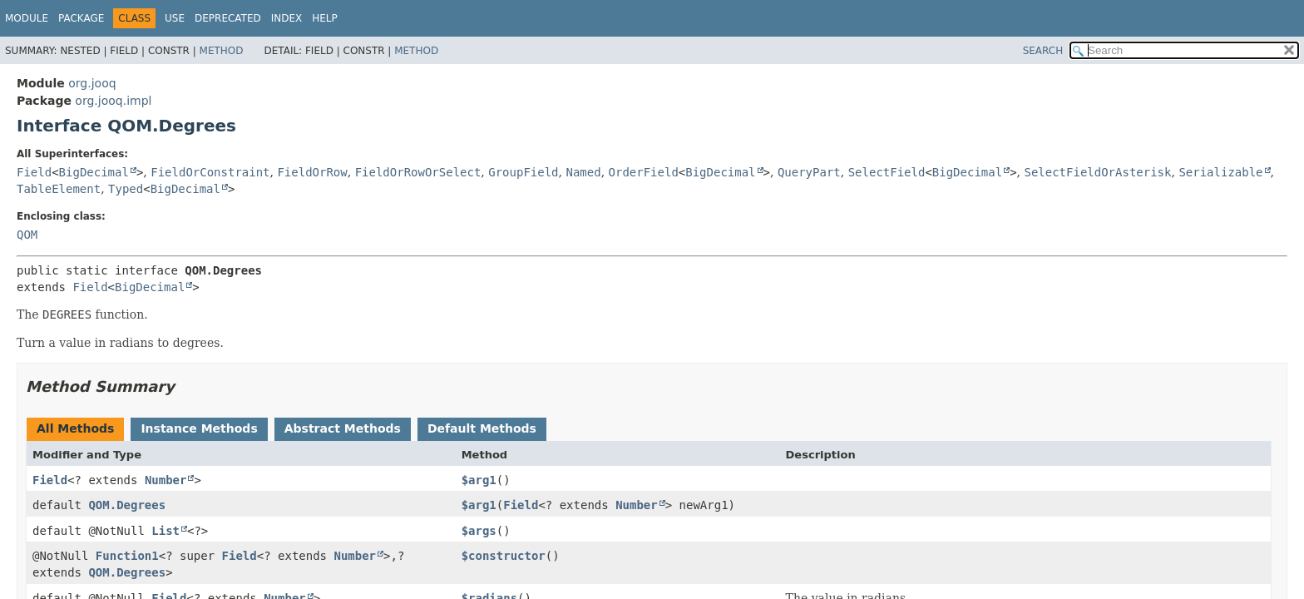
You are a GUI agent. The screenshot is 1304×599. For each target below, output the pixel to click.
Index (287, 18)
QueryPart (809, 172)
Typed (125, 189)
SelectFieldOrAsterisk (1097, 172)
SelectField (887, 172)
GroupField (523, 172)
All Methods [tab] (75, 428)
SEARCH (1043, 51)
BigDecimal (94, 172)
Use (175, 18)
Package (81, 18)
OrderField (644, 172)
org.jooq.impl (113, 100)
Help (325, 18)
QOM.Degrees (126, 505)
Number (166, 480)
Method (222, 51)
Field (34, 172)
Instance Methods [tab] (199, 428)
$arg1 (479, 480)
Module (26, 18)
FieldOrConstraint (210, 172)
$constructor (504, 555)
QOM (27, 234)
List (165, 530)
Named (583, 172)
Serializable (1220, 172)
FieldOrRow (312, 172)
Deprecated (228, 18)
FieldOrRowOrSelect (418, 172)
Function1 (127, 555)
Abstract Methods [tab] (342, 428)
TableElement (59, 189)
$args (479, 530)
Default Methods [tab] (481, 428)
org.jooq (92, 83)
